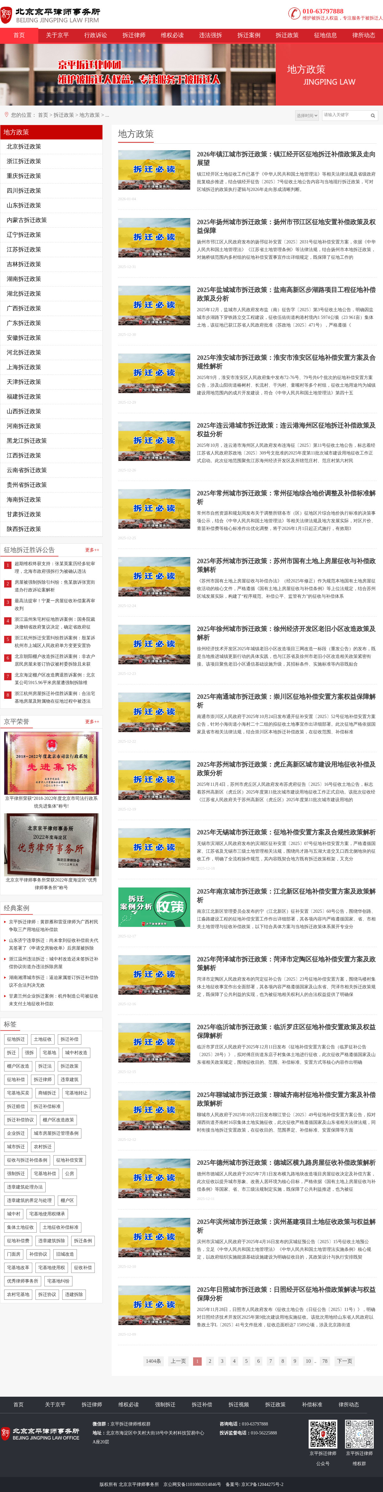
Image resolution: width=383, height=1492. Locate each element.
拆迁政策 (287, 35)
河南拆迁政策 (24, 426)
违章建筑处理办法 (25, 1187)
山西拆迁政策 (24, 411)
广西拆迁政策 (24, 308)
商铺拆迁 (47, 1093)
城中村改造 (76, 1052)
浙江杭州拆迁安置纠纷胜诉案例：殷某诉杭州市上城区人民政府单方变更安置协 (55, 641)
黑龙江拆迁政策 (27, 441)
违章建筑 (70, 1079)
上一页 (178, 1361)
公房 (69, 1173)
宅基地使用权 (51, 1267)
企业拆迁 (16, 1133)
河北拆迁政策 (24, 352)
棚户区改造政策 (58, 1119)
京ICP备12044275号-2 (262, 1484)
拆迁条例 (83, 1240)
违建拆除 (74, 1294)
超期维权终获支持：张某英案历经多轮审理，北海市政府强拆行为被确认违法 (55, 567)
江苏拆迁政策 (24, 249)
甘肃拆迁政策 (24, 514)
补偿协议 (38, 1254)
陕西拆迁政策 (24, 529)
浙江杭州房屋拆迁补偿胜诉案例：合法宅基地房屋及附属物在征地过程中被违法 (55, 697)
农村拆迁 (43, 1146)
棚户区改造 (18, 1066)
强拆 (29, 1052)
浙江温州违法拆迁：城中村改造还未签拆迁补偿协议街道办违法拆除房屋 (53, 963)
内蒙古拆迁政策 (27, 220)
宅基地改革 (18, 1267)
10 (308, 1361)
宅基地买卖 (18, 1093)
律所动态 (363, 35)
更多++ (92, 550)
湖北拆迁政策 (24, 293)
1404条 (153, 1361)
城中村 (13, 1214)
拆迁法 (45, 1066)
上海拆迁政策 (24, 367)
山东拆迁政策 (24, 205)
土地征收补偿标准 (61, 1227)
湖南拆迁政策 (24, 279)
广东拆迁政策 (24, 323)
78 (324, 1361)
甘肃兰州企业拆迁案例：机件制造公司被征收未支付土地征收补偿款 (53, 1000)
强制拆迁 (16, 1173)
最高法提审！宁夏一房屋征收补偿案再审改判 (55, 604)
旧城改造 (65, 1254)
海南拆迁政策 (24, 499)
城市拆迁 (16, 1146)
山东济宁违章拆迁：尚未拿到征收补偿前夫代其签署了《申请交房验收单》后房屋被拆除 (53, 944)
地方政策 (89, 115)
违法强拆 (210, 35)
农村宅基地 (18, 1294)
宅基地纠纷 (58, 1281)
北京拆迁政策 (24, 146)
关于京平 (57, 35)
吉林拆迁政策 (24, 264)
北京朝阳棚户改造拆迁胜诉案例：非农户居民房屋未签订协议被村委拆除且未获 (55, 660)
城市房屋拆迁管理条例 (56, 1133)
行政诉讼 (95, 35)
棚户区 (67, 1200)
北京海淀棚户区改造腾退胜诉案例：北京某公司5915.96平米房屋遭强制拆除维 (55, 679)
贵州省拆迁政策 (27, 485)
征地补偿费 (18, 1240)
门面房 (13, 1254)
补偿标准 (312, 1404)
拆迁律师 (134, 35)
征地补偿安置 (69, 1160)
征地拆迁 (16, 1039)
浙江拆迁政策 (24, 161)
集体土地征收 (20, 1227)
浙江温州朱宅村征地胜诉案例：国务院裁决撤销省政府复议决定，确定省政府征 (55, 623)
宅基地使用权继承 (47, 1214)
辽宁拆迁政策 (24, 235)
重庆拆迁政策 (24, 176)
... (107, 115)
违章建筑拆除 (51, 1240)
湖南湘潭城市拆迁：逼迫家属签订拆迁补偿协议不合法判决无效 (53, 981)
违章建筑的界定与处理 (29, 1200)
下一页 (344, 1361)
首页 (19, 35)
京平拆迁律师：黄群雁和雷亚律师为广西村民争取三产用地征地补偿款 (53, 926)
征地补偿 (16, 1079)
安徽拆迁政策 (24, 338)
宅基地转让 (76, 1093)
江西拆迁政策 (24, 455)
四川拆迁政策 (24, 190)
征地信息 (325, 35)
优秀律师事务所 (22, 1281)
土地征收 (43, 1039)
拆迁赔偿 (16, 1106)
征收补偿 (83, 1267)
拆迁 (11, 1052)
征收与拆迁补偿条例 (27, 1160)
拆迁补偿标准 (47, 1106)
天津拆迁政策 (24, 382)
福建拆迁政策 (24, 396)
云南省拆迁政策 (27, 470)
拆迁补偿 (70, 1039)
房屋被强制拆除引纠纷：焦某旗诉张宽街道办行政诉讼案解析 (55, 586)
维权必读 (172, 35)
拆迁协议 (47, 1294)
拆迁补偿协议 (20, 1119)
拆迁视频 (239, 1404)
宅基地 (49, 1052)
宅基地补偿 (45, 1173)
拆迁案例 (248, 35)
